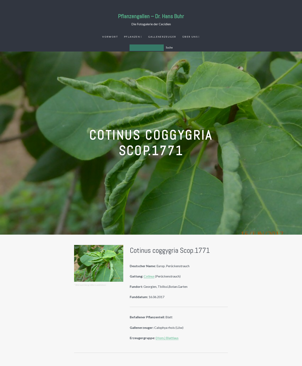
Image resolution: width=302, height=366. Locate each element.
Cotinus (149, 276)
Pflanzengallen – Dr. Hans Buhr (151, 16)
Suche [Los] (169, 47)
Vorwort (110, 36)
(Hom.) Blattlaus (167, 338)
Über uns (190, 36)
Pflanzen (132, 36)
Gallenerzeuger (162, 36)
